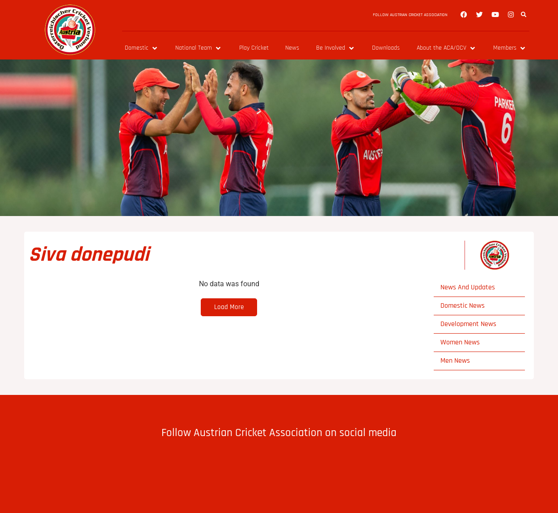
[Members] (509, 48)
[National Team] (199, 48)
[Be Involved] (335, 48)
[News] (292, 48)
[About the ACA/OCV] (446, 48)
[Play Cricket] (254, 48)
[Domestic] (141, 48)
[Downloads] (385, 48)
